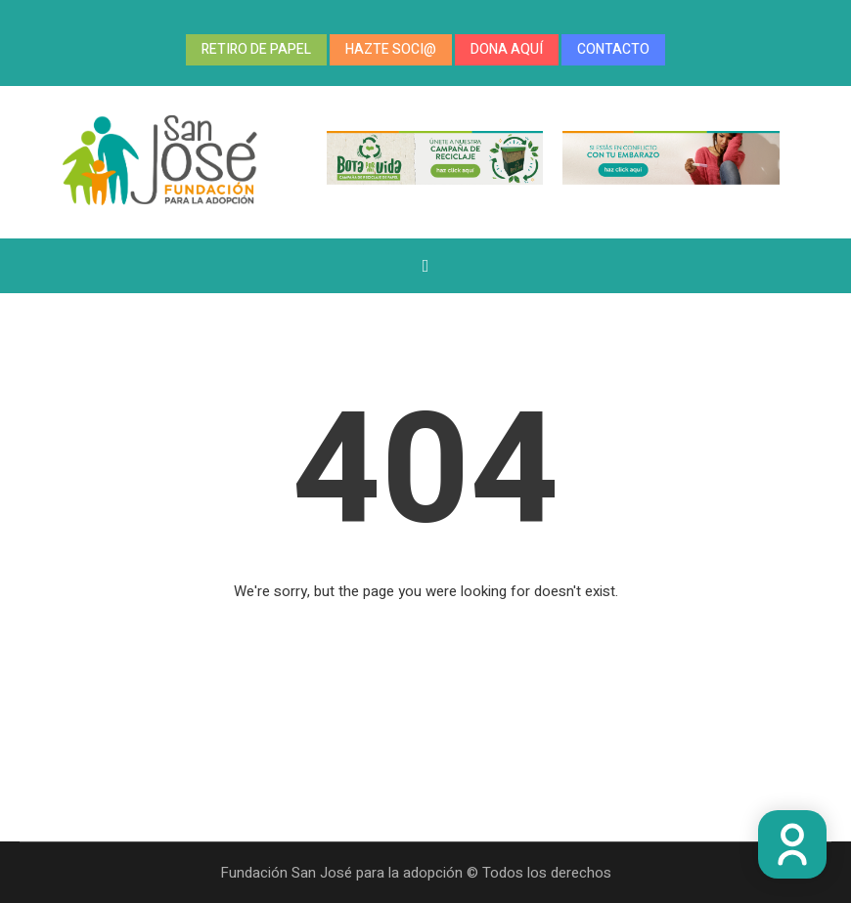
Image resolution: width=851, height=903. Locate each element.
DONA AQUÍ (506, 49)
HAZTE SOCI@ (390, 49)
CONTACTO (613, 49)
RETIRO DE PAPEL (256, 49)
